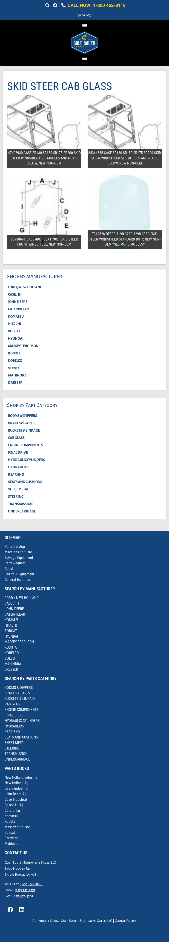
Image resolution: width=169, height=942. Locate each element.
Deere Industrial (16, 788)
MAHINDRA (17, 375)
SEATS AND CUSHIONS (25, 482)
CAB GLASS (16, 438)
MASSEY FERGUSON (23, 346)
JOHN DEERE (17, 302)
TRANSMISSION (20, 504)
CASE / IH (15, 294)
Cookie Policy (126, 920)
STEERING (16, 496)
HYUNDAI (15, 338)
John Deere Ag (15, 794)
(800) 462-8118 (31, 884)
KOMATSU (16, 316)
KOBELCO (15, 360)
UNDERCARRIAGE (22, 511)
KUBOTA (14, 353)
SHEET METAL (18, 489)
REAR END (16, 474)
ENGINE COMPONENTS (25, 445)
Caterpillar (12, 810)
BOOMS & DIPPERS (22, 416)
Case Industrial (16, 799)
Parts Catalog (15, 546)
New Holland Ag (16, 783)
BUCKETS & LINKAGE (24, 430)
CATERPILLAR (18, 309)
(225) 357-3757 (25, 890)
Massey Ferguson (18, 827)
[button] (47, 5)
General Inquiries (17, 579)
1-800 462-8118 (109, 5)
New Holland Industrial (21, 777)
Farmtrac (11, 838)
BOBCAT (14, 331)
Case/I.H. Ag (14, 805)
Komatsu (11, 816)
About (9, 568)
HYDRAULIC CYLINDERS (26, 460)
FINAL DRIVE (18, 452)
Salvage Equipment (19, 557)
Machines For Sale (18, 552)
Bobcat (10, 832)
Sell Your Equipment (19, 574)
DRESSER (15, 383)
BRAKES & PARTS (21, 423)
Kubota (10, 821)
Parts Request (15, 563)
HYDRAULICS (18, 467)
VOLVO (13, 368)
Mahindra (12, 843)
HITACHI (14, 324)
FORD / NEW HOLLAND (25, 287)
